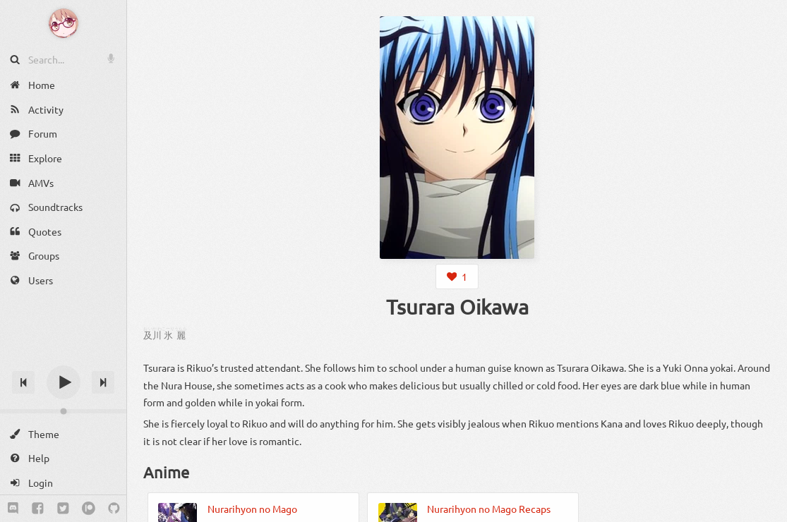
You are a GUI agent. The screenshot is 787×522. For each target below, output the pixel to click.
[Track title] (63, 357)
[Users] (63, 280)
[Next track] (103, 382)
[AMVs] (63, 182)
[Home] (63, 85)
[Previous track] (23, 382)
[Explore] (63, 158)
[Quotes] (63, 231)
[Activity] (63, 109)
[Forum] (63, 133)
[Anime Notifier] (63, 23)
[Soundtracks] (63, 207)
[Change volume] (63, 411)
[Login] (63, 483)
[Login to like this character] (456, 276)
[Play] (63, 382)
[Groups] (63, 255)
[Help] (63, 458)
